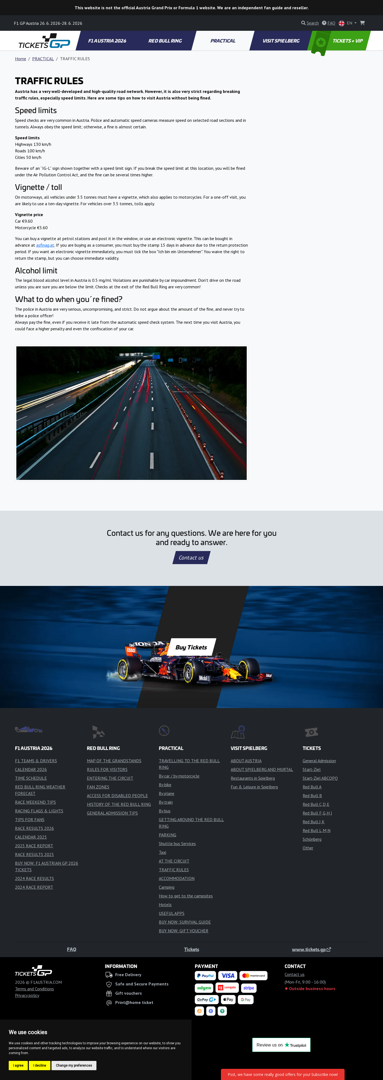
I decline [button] (39, 1065)
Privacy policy (27, 995)
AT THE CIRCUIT (174, 861)
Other (308, 848)
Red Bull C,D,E (316, 804)
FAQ (71, 949)
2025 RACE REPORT (34, 845)
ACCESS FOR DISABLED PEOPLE (117, 795)
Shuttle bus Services (177, 843)
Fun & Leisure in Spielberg (254, 786)
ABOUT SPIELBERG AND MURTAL (262, 769)
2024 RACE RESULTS (34, 878)
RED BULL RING (165, 40)
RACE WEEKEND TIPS (35, 802)
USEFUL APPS (171, 913)
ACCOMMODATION (176, 878)
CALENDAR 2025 (31, 837)
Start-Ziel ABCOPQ (320, 778)
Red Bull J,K (313, 821)
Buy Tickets (191, 647)
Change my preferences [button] (74, 1065)
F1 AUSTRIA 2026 (107, 40)
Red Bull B (312, 795)
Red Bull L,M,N (316, 830)
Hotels (165, 904)
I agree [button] (18, 1065)
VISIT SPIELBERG (281, 40)
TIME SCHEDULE (31, 778)
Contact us (191, 557)
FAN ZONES (98, 786)
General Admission (319, 760)
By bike (165, 784)
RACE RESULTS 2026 (34, 828)
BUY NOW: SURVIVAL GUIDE (185, 922)
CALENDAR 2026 (31, 769)
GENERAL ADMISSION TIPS (112, 813)
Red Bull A (312, 786)
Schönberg (312, 839)
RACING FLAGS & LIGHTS (39, 810)
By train (166, 802)
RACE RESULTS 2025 (34, 854)
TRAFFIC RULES (174, 869)
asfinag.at (45, 245)
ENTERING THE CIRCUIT (110, 778)
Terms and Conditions (34, 988)
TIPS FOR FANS (29, 819)
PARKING (167, 834)
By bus (165, 810)
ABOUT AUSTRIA (246, 760)
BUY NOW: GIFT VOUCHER (183, 930)
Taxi (162, 852)
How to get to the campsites (186, 896)
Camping (166, 887)
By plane (166, 793)
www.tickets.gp (311, 949)
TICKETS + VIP (337, 40)
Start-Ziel (312, 769)
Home (20, 58)
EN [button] (346, 23)
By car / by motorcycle (179, 776)
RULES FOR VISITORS (107, 769)
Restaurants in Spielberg (253, 778)
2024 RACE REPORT (34, 887)
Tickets (191, 949)
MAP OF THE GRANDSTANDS (114, 760)
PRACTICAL (223, 40)
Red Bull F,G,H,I (317, 813)
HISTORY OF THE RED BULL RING (119, 804)
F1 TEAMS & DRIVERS (36, 760)
